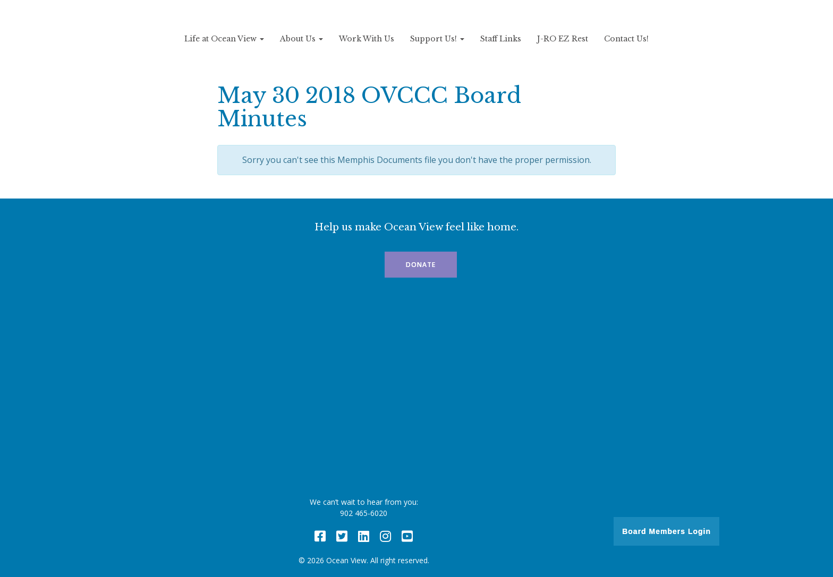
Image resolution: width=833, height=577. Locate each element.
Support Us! (437, 39)
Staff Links (500, 39)
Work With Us (366, 39)
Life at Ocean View (224, 39)
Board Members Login (666, 531)
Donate (421, 264)
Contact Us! (626, 39)
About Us (301, 39)
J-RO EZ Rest (562, 39)
